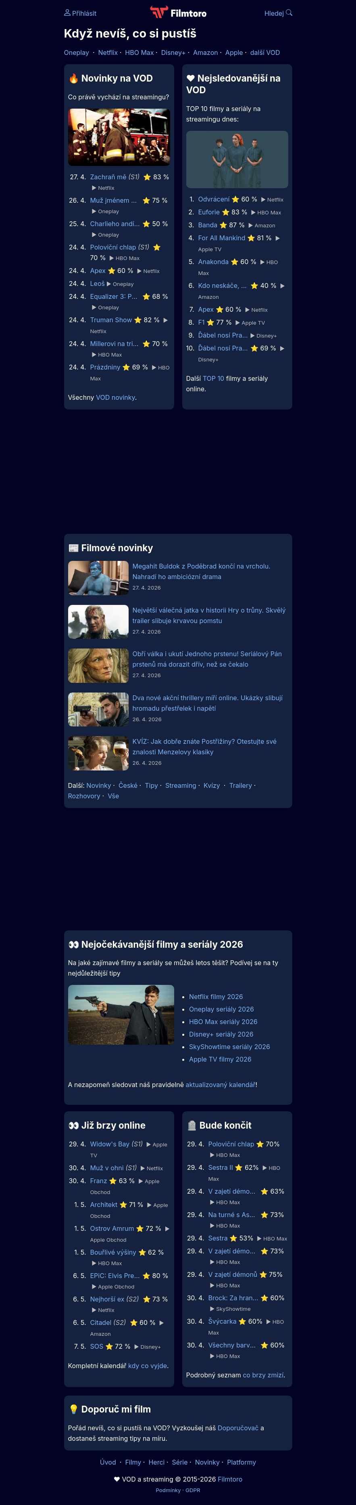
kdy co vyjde (147, 1366)
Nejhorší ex (107, 1299)
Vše (113, 796)
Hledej (278, 13)
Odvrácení (214, 199)
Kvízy (212, 785)
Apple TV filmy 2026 (220, 1059)
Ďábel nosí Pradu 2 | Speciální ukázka (223, 335)
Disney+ (173, 52)
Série (180, 1462)
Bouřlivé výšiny (113, 1252)
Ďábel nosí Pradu (223, 348)
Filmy (133, 1462)
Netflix (108, 52)
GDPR (192, 1490)
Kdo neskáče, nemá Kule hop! (223, 285)
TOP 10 (213, 378)
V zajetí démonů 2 (233, 1251)
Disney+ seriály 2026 (221, 1034)
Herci (156, 1462)
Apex (98, 271)
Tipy (151, 785)
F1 (201, 322)
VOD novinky (115, 397)
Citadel (101, 1322)
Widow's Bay (110, 1144)
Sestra (218, 1238)
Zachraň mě (108, 177)
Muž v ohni (107, 1168)
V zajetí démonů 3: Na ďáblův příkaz (233, 1191)
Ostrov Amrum (112, 1228)
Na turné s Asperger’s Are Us (233, 1215)
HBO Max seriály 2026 (223, 1022)
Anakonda (213, 262)
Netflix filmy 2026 (216, 997)
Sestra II (220, 1167)
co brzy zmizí (263, 1375)
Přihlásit (80, 13)
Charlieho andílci (115, 224)
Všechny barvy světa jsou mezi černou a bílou (233, 1345)
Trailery (240, 785)
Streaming (180, 785)
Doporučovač (238, 1428)
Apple (234, 52)
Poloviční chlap (113, 247)
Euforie (209, 212)
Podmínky (168, 1490)
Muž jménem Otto (115, 200)
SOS (97, 1346)
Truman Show (111, 320)
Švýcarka (222, 1321)
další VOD (265, 52)
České (128, 785)
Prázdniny (105, 367)
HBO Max (139, 52)
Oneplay (76, 52)
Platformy (241, 1462)
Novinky (98, 785)
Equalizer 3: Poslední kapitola (115, 296)
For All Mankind (222, 238)
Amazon (205, 52)
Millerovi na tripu (115, 344)
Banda (208, 225)
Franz (98, 1181)
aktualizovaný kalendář (221, 1085)
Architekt (104, 1205)
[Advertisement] (178, 474)
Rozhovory (84, 796)
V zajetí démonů (233, 1274)
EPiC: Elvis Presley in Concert (115, 1276)
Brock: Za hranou (233, 1298)
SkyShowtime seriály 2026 (229, 1047)
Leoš (97, 283)
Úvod (109, 1462)
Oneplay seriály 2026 (221, 1009)
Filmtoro (230, 1479)
